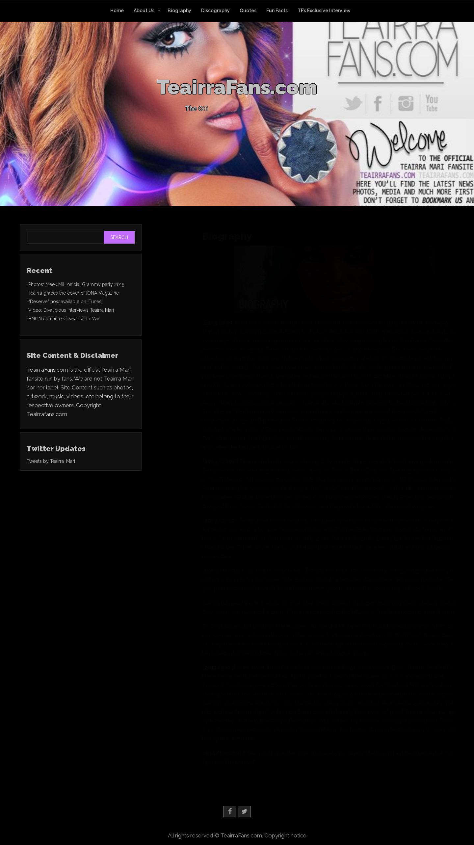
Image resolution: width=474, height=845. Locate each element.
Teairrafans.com (47, 414)
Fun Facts (277, 10)
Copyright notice (285, 835)
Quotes (248, 10)
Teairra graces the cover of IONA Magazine (73, 293)
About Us (144, 10)
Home (117, 10)
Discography (215, 10)
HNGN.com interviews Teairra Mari (64, 318)
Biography (179, 10)
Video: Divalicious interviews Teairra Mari (71, 310)
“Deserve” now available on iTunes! (65, 301)
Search (119, 237)
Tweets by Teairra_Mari (51, 461)
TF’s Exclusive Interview (324, 10)
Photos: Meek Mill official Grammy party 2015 (76, 284)
